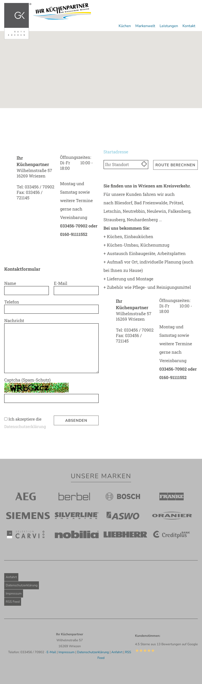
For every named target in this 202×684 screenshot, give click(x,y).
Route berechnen (175, 165)
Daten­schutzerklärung (25, 426)
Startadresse (117, 152)
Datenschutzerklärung (21, 585)
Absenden (76, 420)
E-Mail (62, 283)
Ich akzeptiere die (24, 419)
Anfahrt (11, 577)
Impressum (14, 593)
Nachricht (15, 320)
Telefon (13, 302)
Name (11, 283)
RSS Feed (13, 601)
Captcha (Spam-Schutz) (28, 380)
